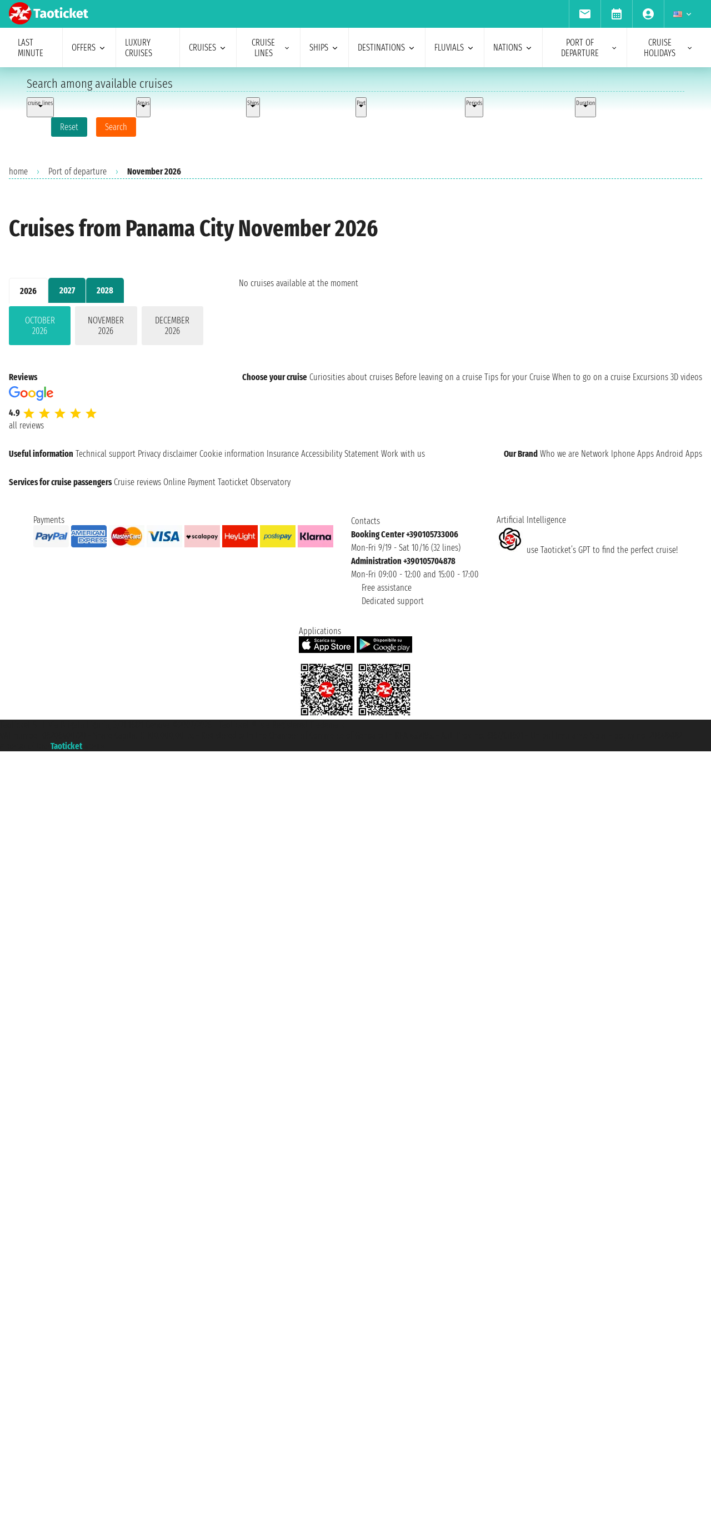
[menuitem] (584, 14)
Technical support (106, 453)
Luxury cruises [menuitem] (138, 47)
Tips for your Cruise (517, 377)
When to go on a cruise (591, 377)
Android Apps (679, 453)
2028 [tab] (105, 290)
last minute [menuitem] (30, 47)
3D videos (686, 377)
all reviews (26, 425)
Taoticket (66, 746)
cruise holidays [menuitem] (668, 47)
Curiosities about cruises (351, 377)
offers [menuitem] (89, 47)
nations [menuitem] (513, 47)
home (18, 171)
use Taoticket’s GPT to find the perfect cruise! (587, 550)
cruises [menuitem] (208, 47)
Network (595, 453)
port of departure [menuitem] (589, 47)
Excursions (650, 377)
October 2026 (40, 325)
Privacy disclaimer (167, 453)
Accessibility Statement (340, 453)
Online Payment (189, 482)
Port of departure (77, 171)
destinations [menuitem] (387, 47)
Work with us (403, 453)
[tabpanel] (106, 328)
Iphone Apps (632, 453)
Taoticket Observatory (254, 482)
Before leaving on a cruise (438, 377)
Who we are (559, 453)
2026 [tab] (28, 291)
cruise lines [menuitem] (271, 47)
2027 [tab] (67, 290)
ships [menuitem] (324, 47)
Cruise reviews (137, 482)
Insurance (283, 453)
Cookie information (231, 453)
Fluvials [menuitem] (454, 47)
